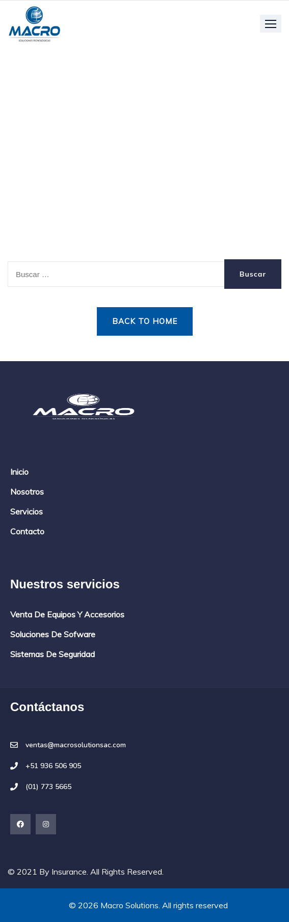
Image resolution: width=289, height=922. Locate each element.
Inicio (19, 472)
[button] (270, 24)
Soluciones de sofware (52, 634)
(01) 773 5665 (48, 787)
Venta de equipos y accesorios (67, 614)
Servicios (26, 511)
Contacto (27, 531)
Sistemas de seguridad (52, 654)
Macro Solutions (129, 905)
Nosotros (27, 491)
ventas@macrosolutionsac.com (75, 745)
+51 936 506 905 (53, 766)
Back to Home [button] (144, 321)
